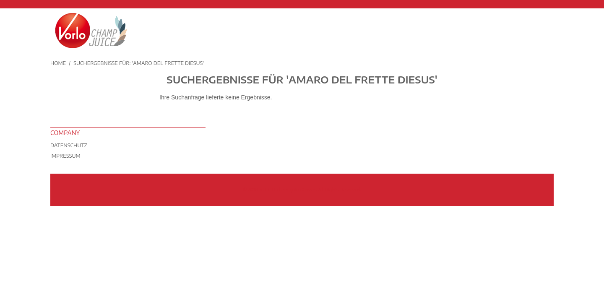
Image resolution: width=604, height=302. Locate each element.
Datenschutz (68, 145)
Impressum (65, 156)
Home (58, 63)
